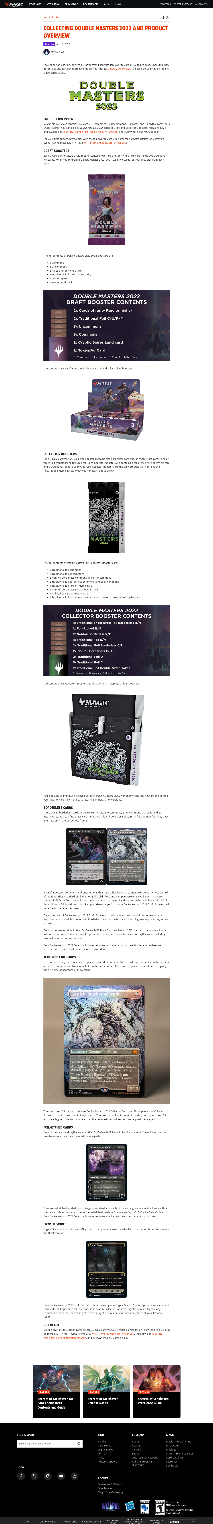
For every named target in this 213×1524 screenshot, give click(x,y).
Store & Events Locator (179, 1453)
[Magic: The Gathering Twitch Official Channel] (48, 1476)
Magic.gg (171, 1449)
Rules (101, 1457)
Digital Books (105, 1449)
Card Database (183, 4)
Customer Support (91, 1522)
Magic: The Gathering (178, 1441)
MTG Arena (53, 4)
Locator (165, 4)
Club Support (106, 1445)
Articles (102, 1441)
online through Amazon (104, 131)
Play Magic (71, 4)
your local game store (75, 131)
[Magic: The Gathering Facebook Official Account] (21, 1476)
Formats (103, 1453)
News (118, 4)
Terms (27, 1522)
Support (137, 1453)
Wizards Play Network (145, 1457)
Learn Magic (90, 4)
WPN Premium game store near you (105, 142)
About (135, 1441)
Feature (56, 17)
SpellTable (172, 1465)
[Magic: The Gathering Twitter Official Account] (34, 1476)
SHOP (107, 4)
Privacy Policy (70, 1522)
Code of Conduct (48, 1522)
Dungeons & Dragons (110, 1484)
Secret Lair (172, 1461)
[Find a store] (79, 1444)
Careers (136, 1449)
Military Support (107, 1461)
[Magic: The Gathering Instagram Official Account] (74, 1476)
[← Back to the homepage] (14, 4)
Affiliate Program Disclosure (142, 1463)
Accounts (201, 4)
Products (35, 4)
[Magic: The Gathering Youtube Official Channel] (61, 1476)
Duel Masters (106, 1488)
